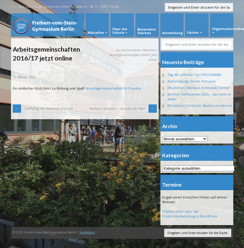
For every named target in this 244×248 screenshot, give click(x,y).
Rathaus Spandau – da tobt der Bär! (117, 108)
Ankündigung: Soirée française (192, 81)
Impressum (87, 232)
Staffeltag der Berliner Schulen (49, 108)
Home (137, 50)
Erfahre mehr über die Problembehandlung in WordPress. (190, 213)
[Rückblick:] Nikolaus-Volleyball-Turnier (199, 87)
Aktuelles (149, 50)
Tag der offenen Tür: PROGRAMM (194, 74)
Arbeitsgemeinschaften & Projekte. (114, 88)
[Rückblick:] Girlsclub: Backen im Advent (200, 105)
